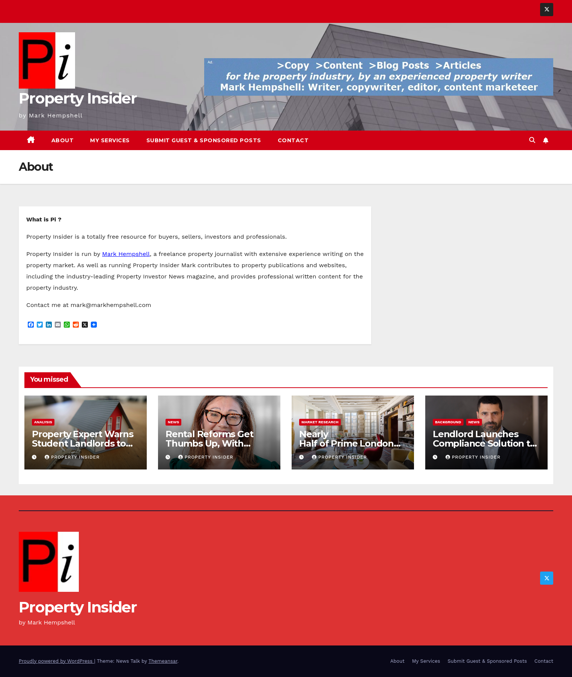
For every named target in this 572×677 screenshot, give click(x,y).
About (62, 140)
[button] (532, 140)
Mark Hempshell (126, 253)
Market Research (320, 422)
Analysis (43, 422)
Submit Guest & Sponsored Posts (203, 140)
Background (448, 422)
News (173, 422)
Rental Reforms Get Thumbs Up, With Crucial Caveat (209, 443)
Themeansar (163, 661)
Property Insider (78, 98)
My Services (110, 140)
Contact (293, 140)
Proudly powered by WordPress (56, 661)
